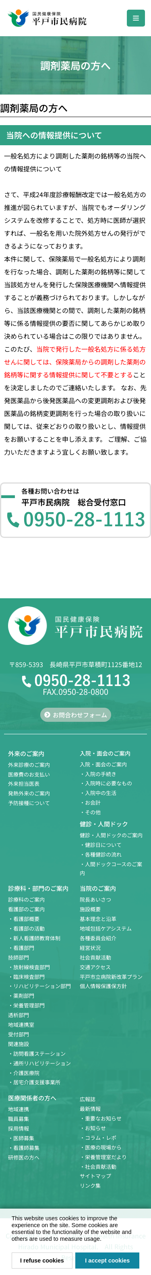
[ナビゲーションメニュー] (136, 18)
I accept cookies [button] (107, 1260)
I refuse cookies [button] (42, 1260)
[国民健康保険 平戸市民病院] (46, 18)
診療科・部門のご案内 (38, 888)
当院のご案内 (98, 888)
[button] (104, 1240)
